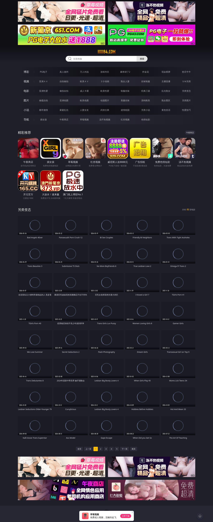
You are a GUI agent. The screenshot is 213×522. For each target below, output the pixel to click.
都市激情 (43, 109)
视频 (26, 81)
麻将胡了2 (125, 71)
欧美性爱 (104, 90)
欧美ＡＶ (84, 81)
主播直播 (166, 81)
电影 (26, 91)
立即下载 (125, 516)
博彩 (26, 72)
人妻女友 (84, 109)
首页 (79, 449)
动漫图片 (104, 100)
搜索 (142, 58)
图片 (26, 100)
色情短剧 (145, 119)
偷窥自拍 (43, 100)
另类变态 (186, 90)
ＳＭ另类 (186, 81)
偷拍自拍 (64, 90)
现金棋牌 (166, 71)
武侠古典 (104, 109)
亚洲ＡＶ (43, 81)
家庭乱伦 (64, 109)
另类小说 (145, 109)
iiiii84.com (106, 52)
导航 (26, 119)
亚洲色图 (64, 100)
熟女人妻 (125, 81)
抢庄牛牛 (186, 71)
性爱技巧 (186, 109)
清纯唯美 (145, 100)
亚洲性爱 (43, 90)
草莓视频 (84, 119)
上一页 (88, 449)
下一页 (124, 449)
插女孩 (43, 119)
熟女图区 (166, 100)
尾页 (133, 449)
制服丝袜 (125, 90)
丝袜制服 (145, 81)
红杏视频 (125, 119)
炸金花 (145, 71)
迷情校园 (125, 109)
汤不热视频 (104, 119)
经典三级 (145, 90)
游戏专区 (104, 71)
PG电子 (43, 71)
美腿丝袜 (125, 100)
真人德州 (64, 71)
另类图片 (186, 100)
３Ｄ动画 (104, 81)
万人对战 (84, 71)
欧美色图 (84, 100)
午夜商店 (64, 119)
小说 (26, 110)
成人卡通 (84, 90)
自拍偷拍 (64, 81)
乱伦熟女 (166, 90)
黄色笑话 (166, 109)
